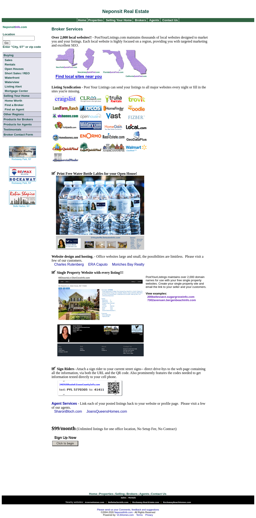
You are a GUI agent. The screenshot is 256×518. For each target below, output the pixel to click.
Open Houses (14, 69)
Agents (154, 20)
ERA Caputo (98, 264)
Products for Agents (18, 124)
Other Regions (14, 114)
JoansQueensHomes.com (106, 411)
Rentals (10, 64)
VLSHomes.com (125, 515)
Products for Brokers (18, 119)
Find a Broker (14, 105)
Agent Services (64, 403)
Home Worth (13, 100)
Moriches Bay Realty (128, 264)
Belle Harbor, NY (22, 204)
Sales (8, 60)
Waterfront (12, 77)
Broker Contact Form (18, 134)
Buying (8, 55)
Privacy (149, 515)
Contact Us (170, 20)
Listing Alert (13, 86)
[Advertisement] (128, 466)
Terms (139, 515)
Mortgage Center (16, 91)
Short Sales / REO (17, 73)
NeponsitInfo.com (123, 512)
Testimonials (12, 129)
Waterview (12, 82)
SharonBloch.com (68, 411)
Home (81, 20)
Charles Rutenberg (69, 264)
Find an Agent (14, 109)
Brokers (140, 20)
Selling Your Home (119, 20)
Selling (120, 494)
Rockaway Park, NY (22, 157)
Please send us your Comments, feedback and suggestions (128, 509)
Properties (95, 20)
